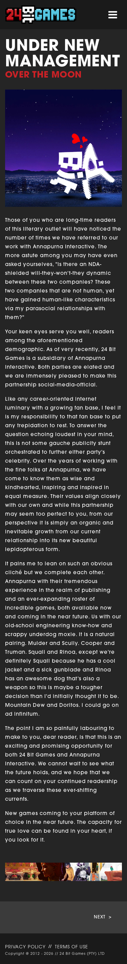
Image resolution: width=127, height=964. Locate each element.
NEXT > (103, 917)
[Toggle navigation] (113, 15)
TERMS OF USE (71, 947)
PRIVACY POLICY (25, 947)
